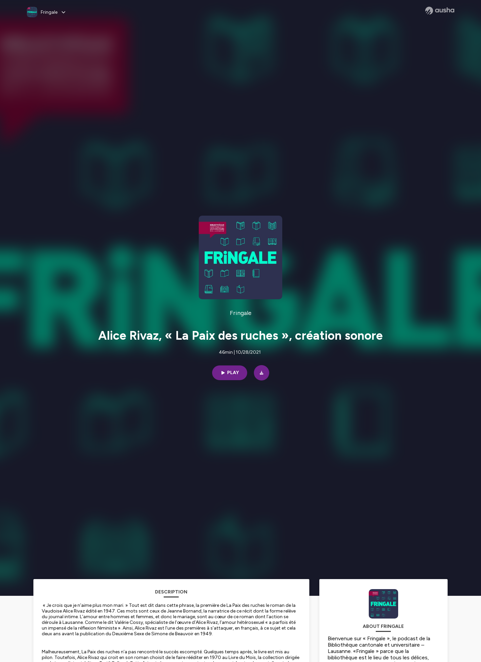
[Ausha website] (439, 11)
